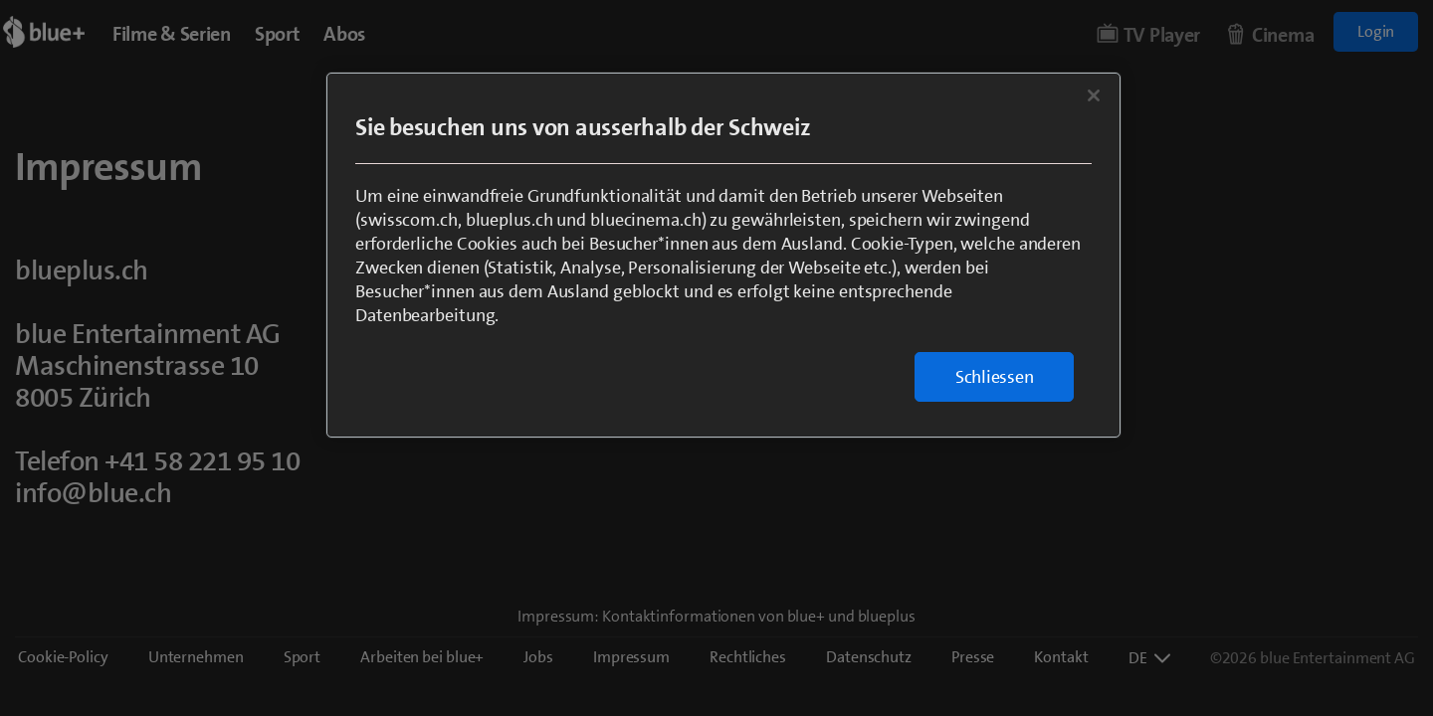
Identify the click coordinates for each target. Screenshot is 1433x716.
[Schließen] (1094, 95)
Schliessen (994, 377)
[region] (723, 255)
